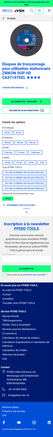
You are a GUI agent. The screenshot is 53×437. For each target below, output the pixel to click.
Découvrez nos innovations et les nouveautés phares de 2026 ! (26, 3)
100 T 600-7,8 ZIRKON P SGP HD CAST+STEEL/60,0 (24, 183)
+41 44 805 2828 (14, 389)
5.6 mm (19, 162)
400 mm (8, 143)
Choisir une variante (15, 87)
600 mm (32, 143)
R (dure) (22, 153)
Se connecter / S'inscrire (26, 101)
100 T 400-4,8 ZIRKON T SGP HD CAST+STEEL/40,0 (24, 172)
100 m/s (8, 199)
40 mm (7, 133)
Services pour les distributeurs (19, 329)
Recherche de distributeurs (26, 110)
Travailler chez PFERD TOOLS (18, 303)
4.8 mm (7, 162)
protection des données (33, 274)
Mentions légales (10, 407)
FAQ (4, 358)
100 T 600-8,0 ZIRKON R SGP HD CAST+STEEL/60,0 (24, 189)
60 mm (18, 133)
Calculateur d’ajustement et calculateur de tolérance (25, 344)
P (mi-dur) (8, 153)
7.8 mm (31, 162)
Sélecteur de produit (13, 354)
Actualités (7, 298)
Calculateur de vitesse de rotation (21, 337)
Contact (6, 294)
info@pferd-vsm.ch (15, 395)
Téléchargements (12, 320)
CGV (4, 415)
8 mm (42, 162)
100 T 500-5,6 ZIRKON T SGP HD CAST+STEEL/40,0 (24, 178)
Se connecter (26, 269)
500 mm (20, 143)
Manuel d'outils (10, 316)
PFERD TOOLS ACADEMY (16, 324)
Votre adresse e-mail (8, 254)
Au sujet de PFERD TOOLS (16, 290)
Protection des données (13, 411)
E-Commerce (9, 333)
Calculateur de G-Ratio (14, 350)
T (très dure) (35, 153)
